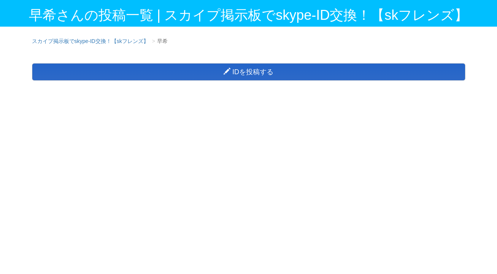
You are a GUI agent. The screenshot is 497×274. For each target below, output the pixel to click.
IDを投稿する (248, 72)
